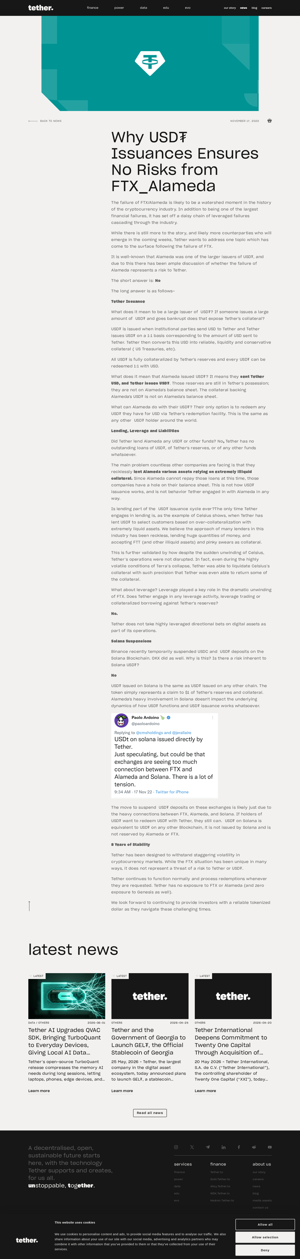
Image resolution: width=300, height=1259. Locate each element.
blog (254, 8)
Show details (230, 1251)
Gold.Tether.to (220, 1179)
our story (230, 8)
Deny (265, 1230)
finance (92, 7)
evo (187, 7)
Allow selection (265, 1217)
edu (166, 7)
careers (266, 8)
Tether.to (216, 1172)
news (243, 8)
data (143, 7)
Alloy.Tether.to (220, 1186)
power (119, 7)
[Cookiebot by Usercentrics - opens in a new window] (27, 1251)
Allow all (265, 1204)
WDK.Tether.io (220, 1193)
